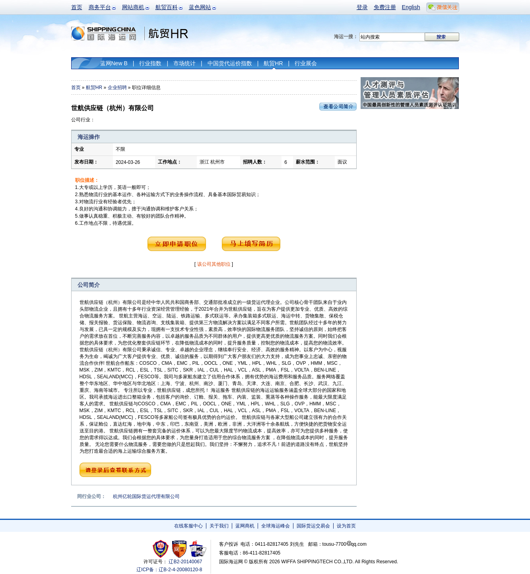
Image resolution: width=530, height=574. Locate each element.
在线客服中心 (188, 526)
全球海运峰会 (275, 526)
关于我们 (219, 526)
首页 (76, 7)
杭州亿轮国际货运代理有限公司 (146, 496)
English (411, 7)
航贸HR (273, 63)
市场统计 (184, 63)
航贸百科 (166, 7)
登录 (362, 7)
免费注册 (385, 7)
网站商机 (133, 7)
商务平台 (100, 7)
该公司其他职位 (214, 264)
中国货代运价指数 (230, 63)
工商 (162, 549)
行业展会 (306, 63)
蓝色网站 (200, 7)
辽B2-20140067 (185, 561)
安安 (197, 549)
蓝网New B (114, 63)
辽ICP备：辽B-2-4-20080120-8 (169, 569)
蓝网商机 (244, 526)
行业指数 (150, 63)
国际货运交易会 (313, 526)
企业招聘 (117, 87)
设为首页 (346, 526)
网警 (179, 549)
